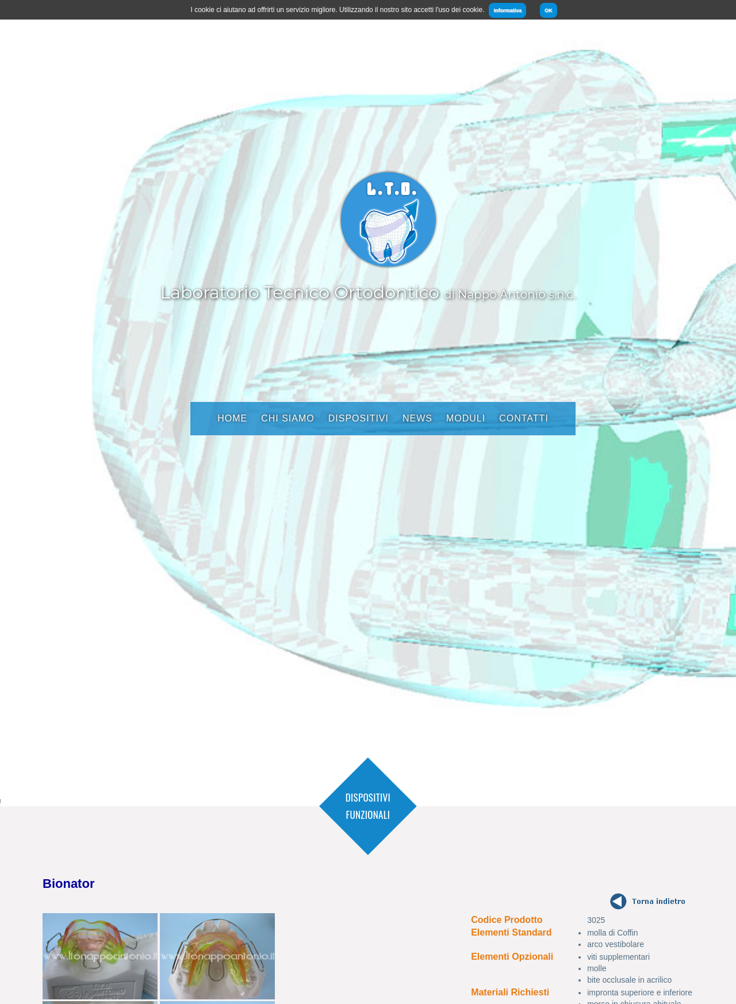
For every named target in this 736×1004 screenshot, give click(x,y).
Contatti (524, 418)
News (417, 418)
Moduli (465, 418)
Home (232, 418)
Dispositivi (358, 418)
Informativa (507, 10)
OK (549, 10)
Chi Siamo (288, 418)
